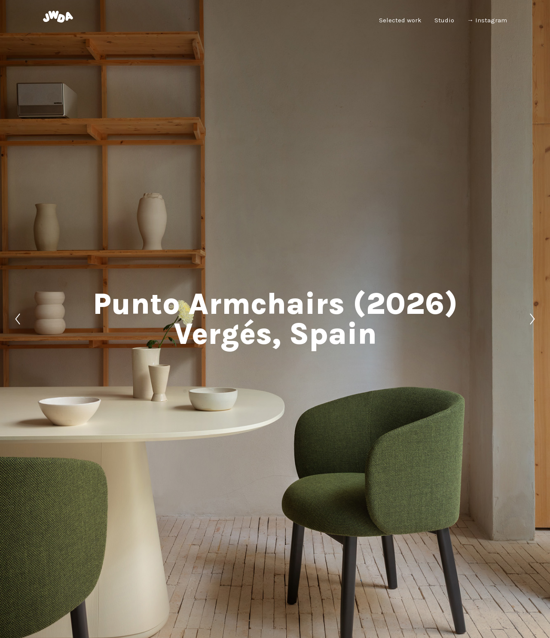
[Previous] (17, 319)
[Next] (532, 319)
